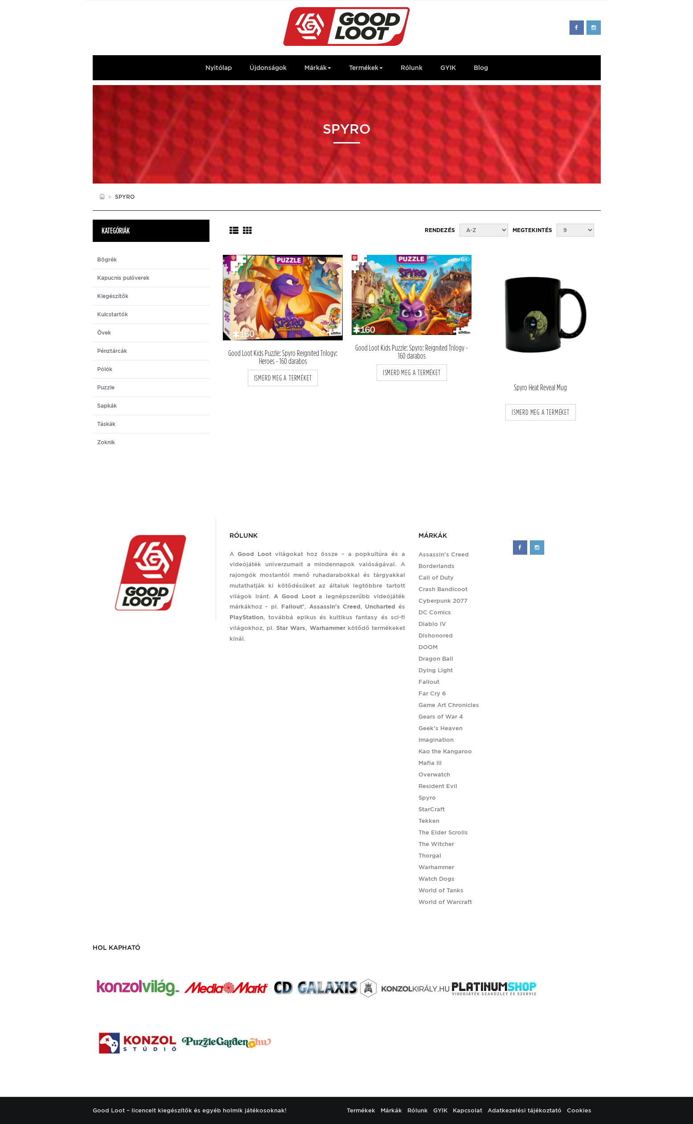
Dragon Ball (435, 658)
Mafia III (430, 763)
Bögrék (107, 260)
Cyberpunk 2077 (442, 600)
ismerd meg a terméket (283, 378)
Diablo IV (432, 624)
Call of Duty (436, 577)
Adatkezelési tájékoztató (525, 1110)
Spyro (427, 797)
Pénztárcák (112, 351)
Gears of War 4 (440, 716)
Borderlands (436, 566)
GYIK (448, 67)
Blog (481, 67)
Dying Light (435, 670)
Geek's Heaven (440, 728)
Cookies (579, 1110)
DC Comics (434, 612)
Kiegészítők (112, 296)
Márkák (317, 67)
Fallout (428, 681)
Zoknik (106, 442)
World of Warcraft (445, 902)
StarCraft (431, 809)
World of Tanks (440, 890)
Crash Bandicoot (442, 589)
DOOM (428, 647)
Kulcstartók (112, 314)
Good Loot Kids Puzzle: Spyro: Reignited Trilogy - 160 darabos (411, 352)
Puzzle (106, 387)
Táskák (106, 424)
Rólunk (411, 67)
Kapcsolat (467, 1110)
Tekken (428, 820)
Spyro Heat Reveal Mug (540, 388)
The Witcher (436, 844)
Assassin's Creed (443, 554)
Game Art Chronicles (448, 705)
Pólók (104, 369)
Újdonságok (268, 67)
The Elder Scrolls (443, 832)
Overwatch (434, 774)
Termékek (366, 67)
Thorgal (429, 855)
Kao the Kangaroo (445, 751)
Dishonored (435, 635)
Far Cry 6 (432, 693)
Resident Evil (437, 786)
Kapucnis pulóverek (123, 278)
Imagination (436, 739)
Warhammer (436, 867)
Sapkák (107, 406)
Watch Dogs (436, 878)
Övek (104, 333)
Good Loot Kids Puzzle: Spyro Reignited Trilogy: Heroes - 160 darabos (282, 357)
